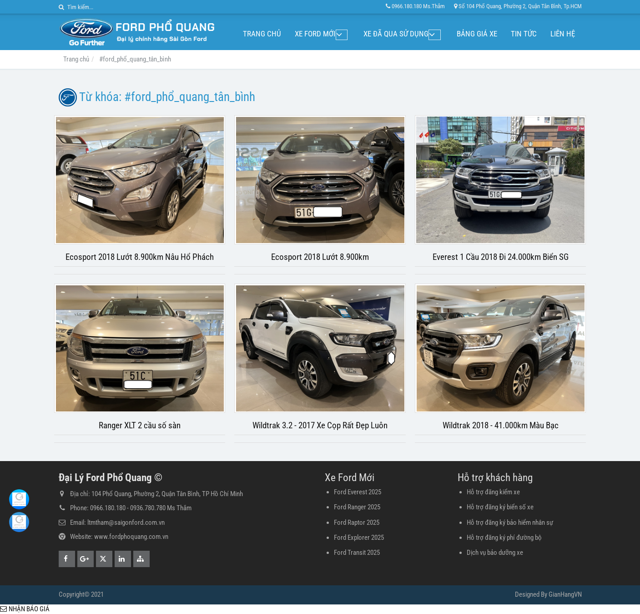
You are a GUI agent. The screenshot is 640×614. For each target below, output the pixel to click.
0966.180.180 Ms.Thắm (415, 6)
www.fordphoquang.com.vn (131, 537)
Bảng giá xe (477, 34)
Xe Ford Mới (330, 34)
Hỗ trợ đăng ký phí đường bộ (504, 537)
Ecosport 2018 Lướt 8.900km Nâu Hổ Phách (140, 257)
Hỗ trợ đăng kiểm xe (493, 492)
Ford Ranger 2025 (357, 507)
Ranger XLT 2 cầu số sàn (140, 426)
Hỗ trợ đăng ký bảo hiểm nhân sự (510, 522)
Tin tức (524, 34)
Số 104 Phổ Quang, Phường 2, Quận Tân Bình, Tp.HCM (518, 6)
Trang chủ (277, 34)
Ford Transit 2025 (357, 552)
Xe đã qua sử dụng (403, 34)
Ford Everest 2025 (357, 492)
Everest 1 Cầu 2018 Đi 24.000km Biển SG (501, 257)
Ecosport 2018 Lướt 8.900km (320, 257)
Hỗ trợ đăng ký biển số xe (500, 507)
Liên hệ (562, 34)
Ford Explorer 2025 (359, 537)
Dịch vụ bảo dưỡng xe (495, 552)
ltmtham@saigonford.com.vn (126, 522)
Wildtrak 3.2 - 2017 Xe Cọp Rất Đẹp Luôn (320, 426)
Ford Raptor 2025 (356, 522)
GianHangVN (565, 594)
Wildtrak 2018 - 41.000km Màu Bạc (501, 426)
